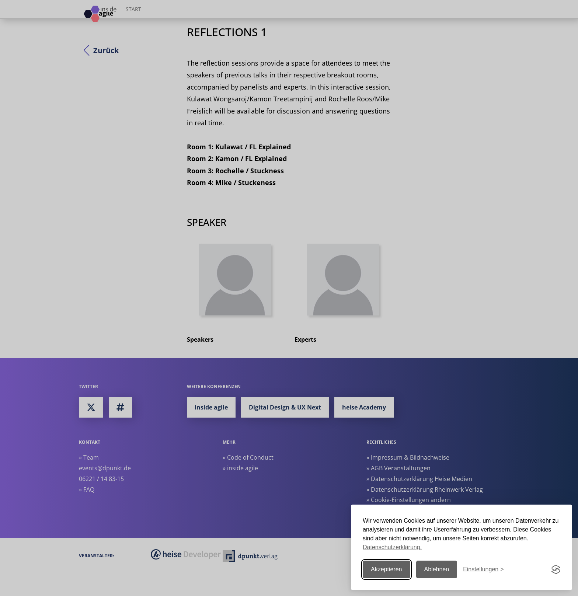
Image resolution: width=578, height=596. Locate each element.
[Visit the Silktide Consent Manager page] (555, 569)
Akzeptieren (386, 569)
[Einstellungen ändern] (483, 569)
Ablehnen (436, 569)
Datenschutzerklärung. (392, 547)
